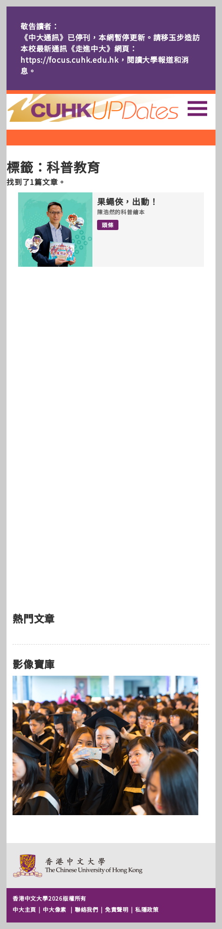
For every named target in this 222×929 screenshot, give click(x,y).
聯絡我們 (86, 909)
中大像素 (54, 909)
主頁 (110, 108)
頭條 (108, 225)
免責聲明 (117, 909)
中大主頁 (24, 909)
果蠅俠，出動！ (127, 201)
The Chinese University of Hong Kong (78, 865)
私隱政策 (147, 909)
